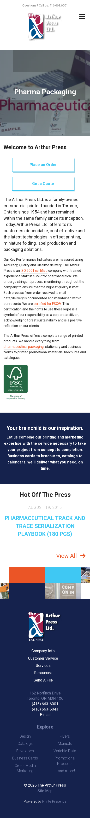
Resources (43, 672)
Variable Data (65, 751)
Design (25, 736)
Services (43, 665)
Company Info (43, 651)
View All (66, 555)
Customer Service (43, 658)
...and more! (65, 771)
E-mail (45, 714)
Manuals (65, 743)
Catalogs (25, 743)
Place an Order (43, 164)
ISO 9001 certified (34, 271)
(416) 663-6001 (45, 704)
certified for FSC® (47, 304)
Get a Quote (43, 183)
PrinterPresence (54, 801)
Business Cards (25, 758)
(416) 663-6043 (45, 709)
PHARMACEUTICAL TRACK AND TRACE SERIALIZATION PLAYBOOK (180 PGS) (45, 526)
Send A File (43, 680)
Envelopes (25, 751)
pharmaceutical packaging (24, 347)
